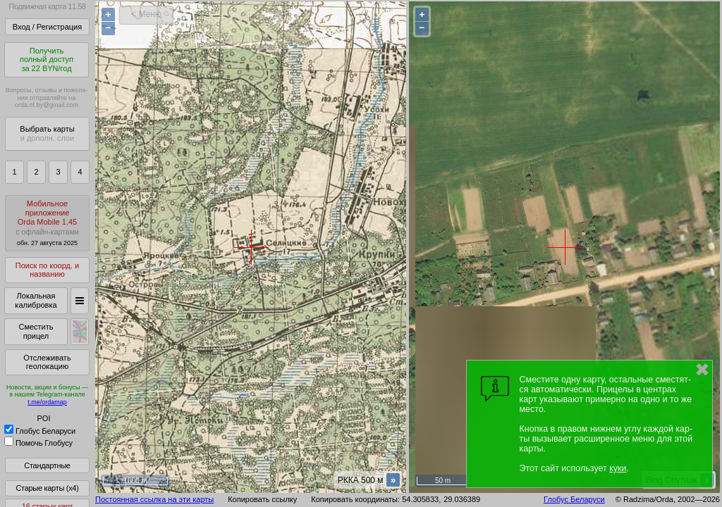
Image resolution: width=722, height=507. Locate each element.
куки (617, 468)
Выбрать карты (47, 133)
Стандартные (47, 465)
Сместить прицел (35, 331)
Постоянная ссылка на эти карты (154, 499)
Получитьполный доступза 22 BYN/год (46, 59)
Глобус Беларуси (39, 431)
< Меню (146, 14)
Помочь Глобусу (38, 443)
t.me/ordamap (47, 402)
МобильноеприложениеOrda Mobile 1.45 (47, 222)
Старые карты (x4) (47, 488)
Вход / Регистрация (47, 27)
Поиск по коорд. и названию (47, 270)
